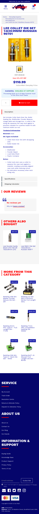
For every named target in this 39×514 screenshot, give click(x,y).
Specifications (10, 179)
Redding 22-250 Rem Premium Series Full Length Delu (28, 299)
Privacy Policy (6, 465)
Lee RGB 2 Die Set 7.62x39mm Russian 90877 (28, 247)
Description (9, 112)
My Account (6, 392)
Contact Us (5, 426)
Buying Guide (6, 453)
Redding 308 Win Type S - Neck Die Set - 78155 (10, 357)
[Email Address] (11, 480)
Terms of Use (6, 468)
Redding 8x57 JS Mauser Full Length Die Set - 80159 (27, 357)
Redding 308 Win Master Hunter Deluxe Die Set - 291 (10, 299)
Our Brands (5, 434)
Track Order (6, 395)
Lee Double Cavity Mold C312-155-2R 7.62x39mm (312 (10, 247)
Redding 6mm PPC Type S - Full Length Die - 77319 (10, 328)
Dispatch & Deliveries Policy (11, 407)
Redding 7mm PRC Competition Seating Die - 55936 (28, 328)
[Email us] (4, 490)
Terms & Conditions (24, 484)
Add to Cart (24, 103)
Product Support (7, 461)
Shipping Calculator (12, 184)
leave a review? (19, 206)
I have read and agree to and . (19, 485)
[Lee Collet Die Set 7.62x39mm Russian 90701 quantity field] (6, 103)
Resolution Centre (8, 399)
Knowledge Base (7, 457)
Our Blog (5, 430)
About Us (5, 423)
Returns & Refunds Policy (10, 403)
